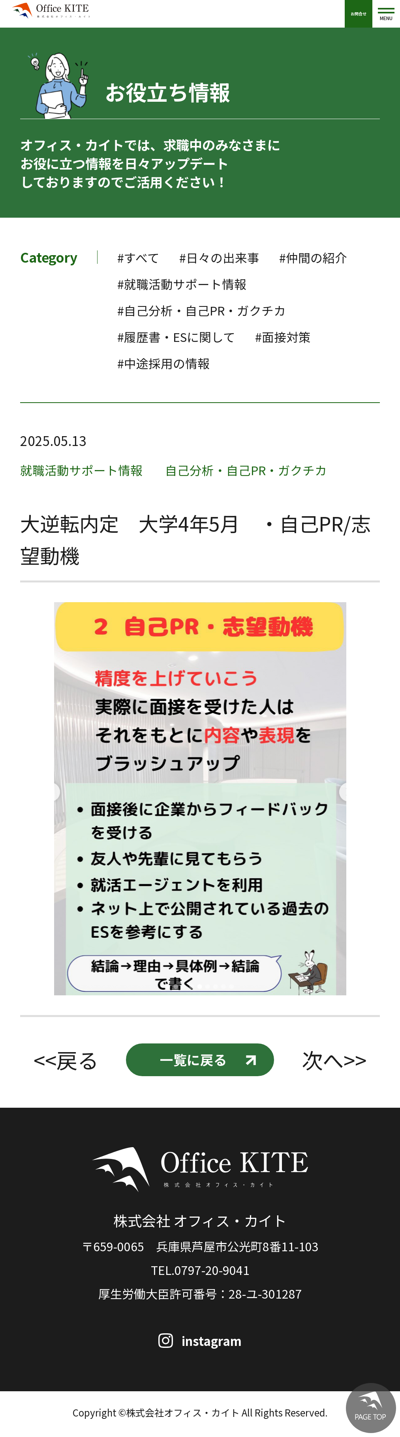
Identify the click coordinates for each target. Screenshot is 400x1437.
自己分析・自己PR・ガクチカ (259, 469)
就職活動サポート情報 (85, 469)
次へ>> (335, 1061)
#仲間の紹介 (323, 257)
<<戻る (64, 1061)
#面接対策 (293, 336)
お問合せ (358, 14)
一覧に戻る (192, 1060)
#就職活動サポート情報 (186, 283)
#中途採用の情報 (166, 362)
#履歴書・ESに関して (180, 336)
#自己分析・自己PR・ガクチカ (207, 309)
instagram (213, 1342)
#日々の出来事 (224, 257)
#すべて (139, 257)
